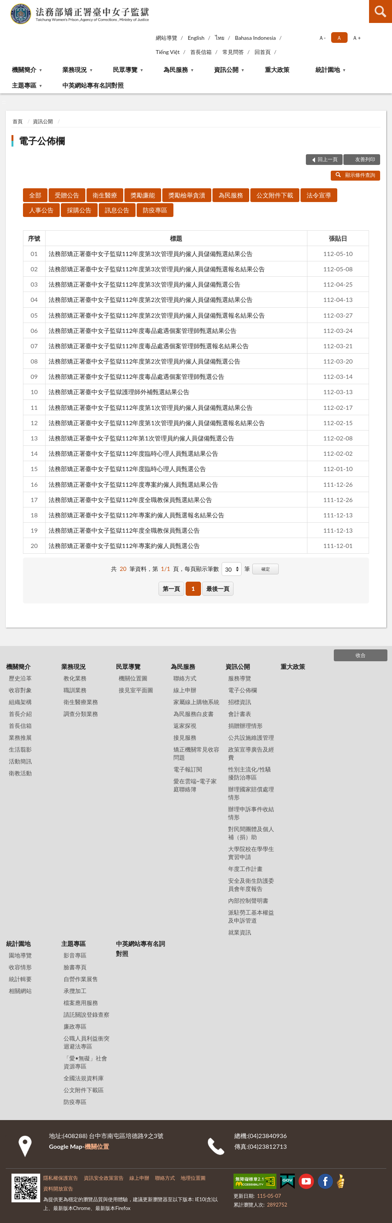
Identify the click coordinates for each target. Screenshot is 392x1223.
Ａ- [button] (322, 37)
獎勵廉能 (143, 195)
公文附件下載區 (84, 1089)
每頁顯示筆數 (202, 568)
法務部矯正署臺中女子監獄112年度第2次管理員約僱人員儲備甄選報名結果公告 (157, 315)
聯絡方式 (184, 678)
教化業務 (75, 678)
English (196, 37)
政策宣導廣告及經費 (251, 753)
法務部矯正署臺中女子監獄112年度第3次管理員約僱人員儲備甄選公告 (144, 284)
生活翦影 (20, 749)
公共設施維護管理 (251, 737)
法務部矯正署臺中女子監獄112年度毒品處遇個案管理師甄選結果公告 (143, 330)
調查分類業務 (81, 713)
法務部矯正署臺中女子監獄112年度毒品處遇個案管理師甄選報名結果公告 (149, 345)
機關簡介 (24, 69)
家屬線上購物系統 (196, 701)
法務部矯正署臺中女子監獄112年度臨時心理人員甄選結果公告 (134, 453)
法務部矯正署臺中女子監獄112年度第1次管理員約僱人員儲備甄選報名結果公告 (157, 422)
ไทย (219, 37)
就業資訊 (239, 932)
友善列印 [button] (365, 159)
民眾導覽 (125, 69)
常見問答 (233, 52)
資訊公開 (226, 69)
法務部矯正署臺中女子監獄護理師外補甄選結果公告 (119, 391)
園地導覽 (20, 955)
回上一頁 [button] (328, 159)
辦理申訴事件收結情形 (251, 813)
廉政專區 (75, 1026)
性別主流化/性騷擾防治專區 (249, 773)
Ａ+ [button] (356, 37)
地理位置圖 (193, 1178)
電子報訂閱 (187, 769)
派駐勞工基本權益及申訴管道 (251, 916)
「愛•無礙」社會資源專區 (85, 1062)
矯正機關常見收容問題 (196, 753)
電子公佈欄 (42, 140)
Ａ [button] (339, 37)
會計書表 (239, 713)
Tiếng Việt (168, 52)
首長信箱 (201, 52)
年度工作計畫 (245, 868)
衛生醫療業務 (81, 701)
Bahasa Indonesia (255, 37)
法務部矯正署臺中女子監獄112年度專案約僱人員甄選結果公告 (134, 484)
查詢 (380, 11)
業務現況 (74, 69)
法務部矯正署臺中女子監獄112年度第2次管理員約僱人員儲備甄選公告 (144, 361)
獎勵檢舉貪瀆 (186, 195)
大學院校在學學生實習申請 (251, 852)
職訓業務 (75, 690)
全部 (35, 195)
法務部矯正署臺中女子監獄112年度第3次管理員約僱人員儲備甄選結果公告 (151, 253)
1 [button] (193, 588)
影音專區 (75, 955)
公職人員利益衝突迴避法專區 (86, 1042)
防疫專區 (155, 210)
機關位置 (97, 1146)
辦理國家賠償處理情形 (251, 793)
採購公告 (79, 210)
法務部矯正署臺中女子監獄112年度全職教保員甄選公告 (124, 530)
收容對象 (20, 690)
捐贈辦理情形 (245, 725)
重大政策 (277, 69)
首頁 (18, 121)
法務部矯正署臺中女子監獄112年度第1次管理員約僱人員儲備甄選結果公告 (151, 407)
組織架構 (20, 701)
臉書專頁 (75, 967)
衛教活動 (20, 773)
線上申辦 (184, 690)
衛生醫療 (105, 195)
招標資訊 (239, 701)
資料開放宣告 (58, 1188)
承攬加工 (75, 990)
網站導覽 (166, 37)
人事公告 (41, 210)
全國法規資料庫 (84, 1078)
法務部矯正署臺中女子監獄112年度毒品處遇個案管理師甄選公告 (137, 376)
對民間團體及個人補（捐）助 (251, 832)
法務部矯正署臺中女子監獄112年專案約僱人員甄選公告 (124, 545)
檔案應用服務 (81, 1002)
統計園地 (327, 69)
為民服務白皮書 (193, 713)
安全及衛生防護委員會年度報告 (251, 884)
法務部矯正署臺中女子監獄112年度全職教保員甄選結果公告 (130, 499)
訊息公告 (117, 210)
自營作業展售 (81, 978)
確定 (265, 568)
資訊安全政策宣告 (104, 1178)
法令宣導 (319, 195)
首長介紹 (20, 713)
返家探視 (184, 725)
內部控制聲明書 (248, 900)
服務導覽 (239, 678)
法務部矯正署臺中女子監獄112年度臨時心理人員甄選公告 (127, 468)
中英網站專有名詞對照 (93, 85)
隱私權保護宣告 (60, 1178)
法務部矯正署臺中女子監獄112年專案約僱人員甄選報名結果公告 (137, 515)
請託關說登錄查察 (86, 1014)
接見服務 (184, 737)
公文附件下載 (274, 195)
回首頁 (263, 52)
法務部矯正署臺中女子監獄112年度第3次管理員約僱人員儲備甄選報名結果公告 (157, 268)
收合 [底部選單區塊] (361, 655)
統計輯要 (20, 978)
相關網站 (20, 990)
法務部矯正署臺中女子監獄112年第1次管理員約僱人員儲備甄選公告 (141, 438)
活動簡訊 (20, 761)
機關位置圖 (133, 678)
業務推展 (20, 737)
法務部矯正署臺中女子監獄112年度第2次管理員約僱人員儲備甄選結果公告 (151, 299)
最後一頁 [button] (217, 588)
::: (6, 6)
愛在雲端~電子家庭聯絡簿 (195, 785)
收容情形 (20, 967)
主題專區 (24, 85)
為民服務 (175, 69)
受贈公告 (67, 195)
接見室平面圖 (136, 690)
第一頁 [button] (171, 588)
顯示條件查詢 (355, 175)
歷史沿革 (20, 678)
